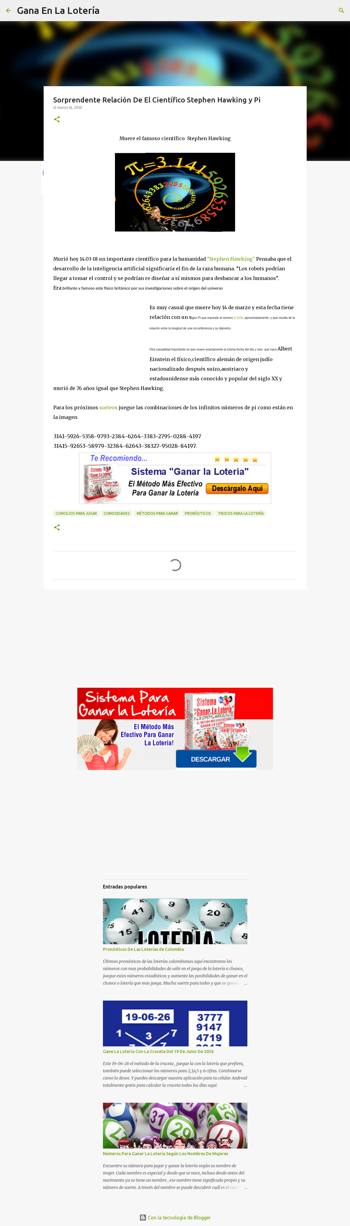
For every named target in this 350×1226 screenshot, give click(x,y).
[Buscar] (108, 10)
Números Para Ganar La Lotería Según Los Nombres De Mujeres (165, 1153)
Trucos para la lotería (241, 513)
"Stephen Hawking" (230, 259)
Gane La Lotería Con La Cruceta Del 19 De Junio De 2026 (158, 1051)
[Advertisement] (101, 333)
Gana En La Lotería (58, 10)
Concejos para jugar (76, 513)
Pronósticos (198, 513)
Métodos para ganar (157, 513)
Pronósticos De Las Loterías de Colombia (143, 949)
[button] (56, 120)
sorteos (108, 407)
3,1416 (238, 317)
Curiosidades (117, 513)
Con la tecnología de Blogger (175, 1217)
